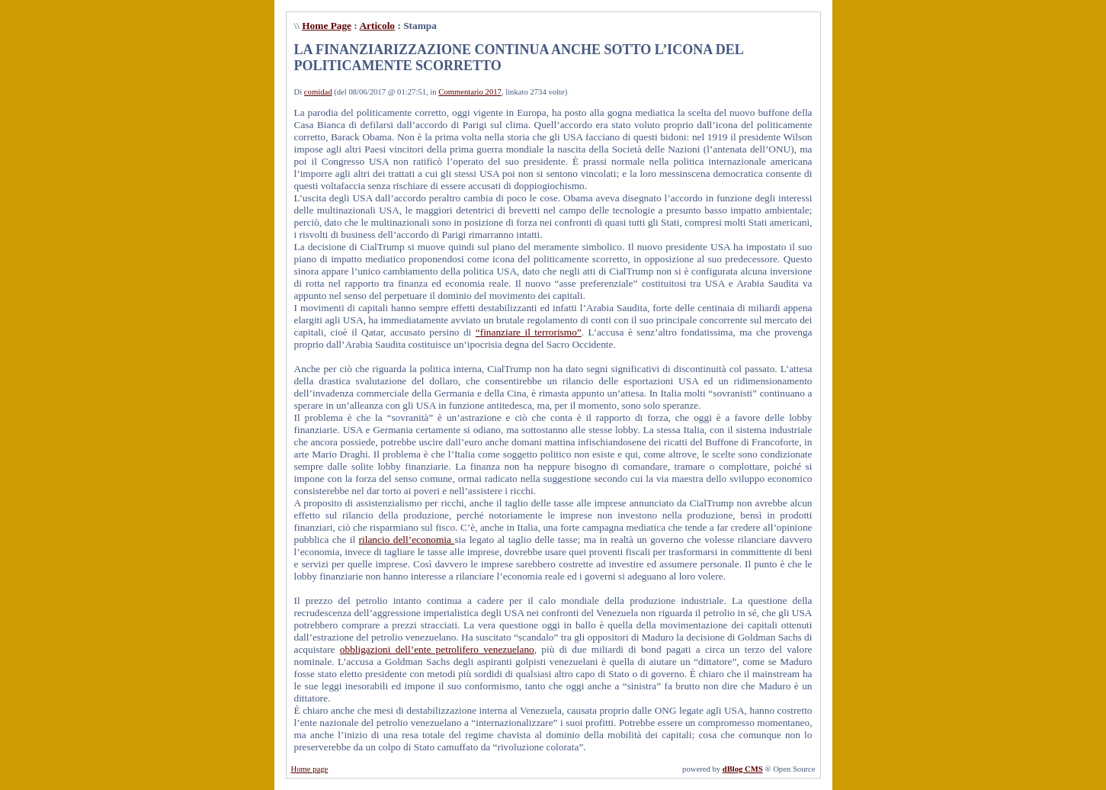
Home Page (326, 25)
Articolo (377, 25)
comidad (318, 92)
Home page (310, 769)
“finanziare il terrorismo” (529, 332)
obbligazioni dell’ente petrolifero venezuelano (437, 649)
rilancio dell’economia (407, 539)
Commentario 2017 (470, 92)
